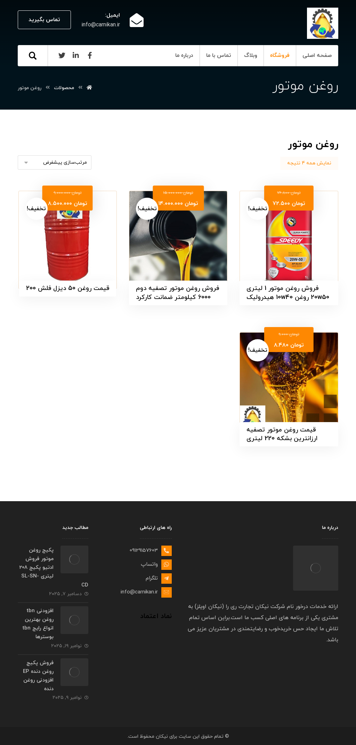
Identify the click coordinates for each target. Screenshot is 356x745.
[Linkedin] (76, 55)
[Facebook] (90, 55)
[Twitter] (62, 55)
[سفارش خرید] (54, 162)
